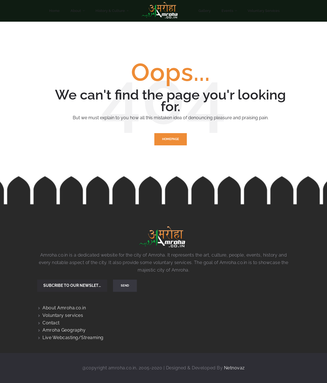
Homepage (170, 139)
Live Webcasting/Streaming (73, 337)
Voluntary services (62, 315)
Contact (51, 322)
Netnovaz (234, 367)
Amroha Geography (63, 330)
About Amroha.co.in (64, 307)
